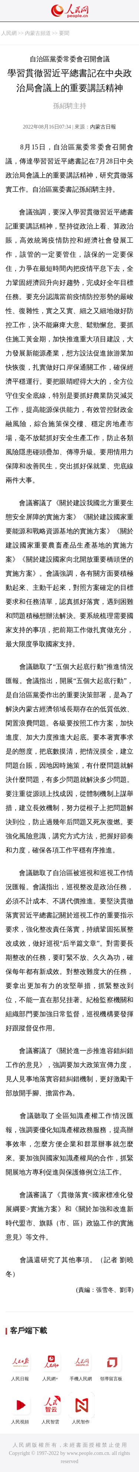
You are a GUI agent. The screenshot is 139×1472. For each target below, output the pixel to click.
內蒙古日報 (103, 127)
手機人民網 (82, 1365)
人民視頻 (21, 1408)
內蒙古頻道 (38, 33)
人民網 (9, 33)
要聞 (64, 33)
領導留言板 (112, 1365)
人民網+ (51, 1365)
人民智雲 (51, 1408)
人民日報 (21, 1365)
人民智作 (82, 1408)
